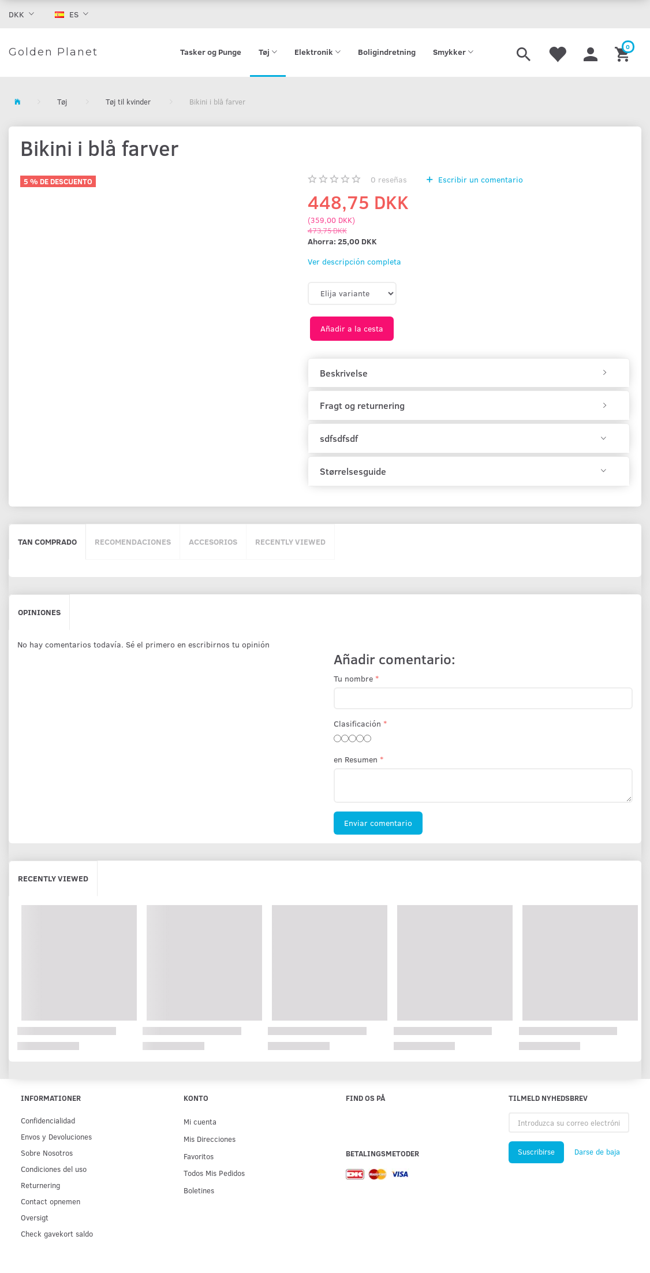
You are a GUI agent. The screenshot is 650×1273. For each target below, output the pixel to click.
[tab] (468, 373)
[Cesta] (623, 52)
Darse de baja (597, 1152)
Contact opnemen (50, 1201)
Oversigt (34, 1217)
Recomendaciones (133, 541)
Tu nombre (353, 678)
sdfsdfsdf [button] (339, 438)
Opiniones (39, 611)
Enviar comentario (378, 822)
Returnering (40, 1185)
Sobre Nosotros (47, 1152)
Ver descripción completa (354, 261)
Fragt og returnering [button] (362, 405)
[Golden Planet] (53, 52)
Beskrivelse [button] (344, 373)
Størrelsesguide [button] (353, 471)
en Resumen (356, 759)
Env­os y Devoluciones (56, 1136)
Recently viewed (290, 541)
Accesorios (213, 541)
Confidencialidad (48, 1120)
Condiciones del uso (54, 1169)
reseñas (389, 179)
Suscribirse (536, 1152)
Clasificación (357, 723)
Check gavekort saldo (57, 1233)
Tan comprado (47, 541)
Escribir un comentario (479, 179)
